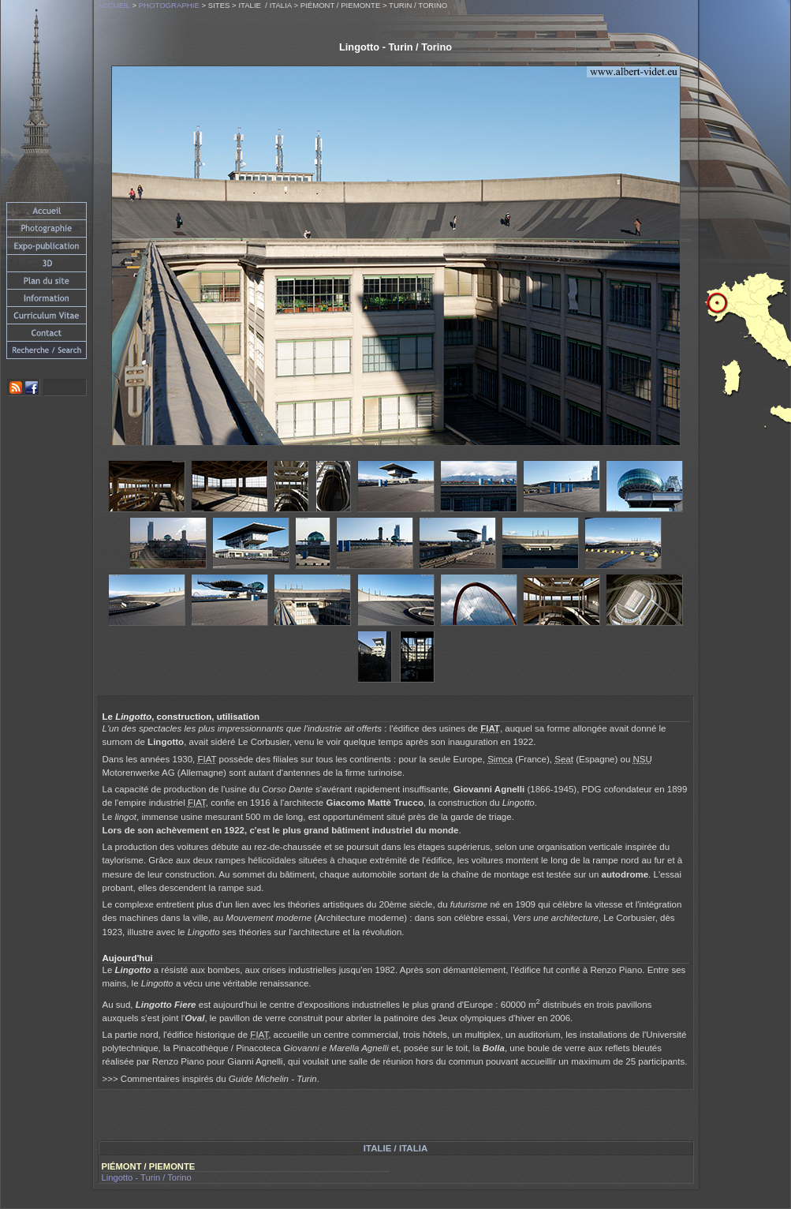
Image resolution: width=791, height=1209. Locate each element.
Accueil (114, 5)
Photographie (169, 5)
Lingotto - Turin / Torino (147, 1177)
